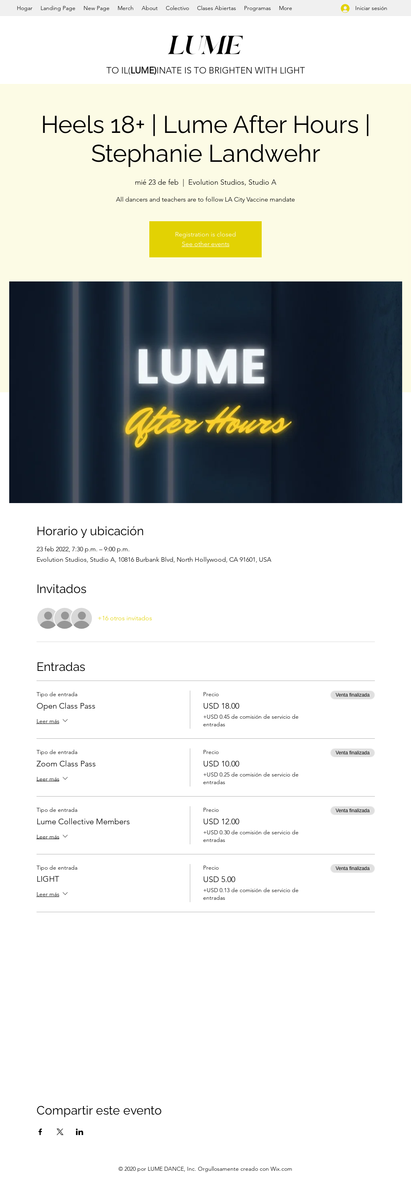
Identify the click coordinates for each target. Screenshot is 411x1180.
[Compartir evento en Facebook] (40, 1132)
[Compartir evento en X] (60, 1132)
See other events (206, 244)
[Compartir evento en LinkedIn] (79, 1132)
